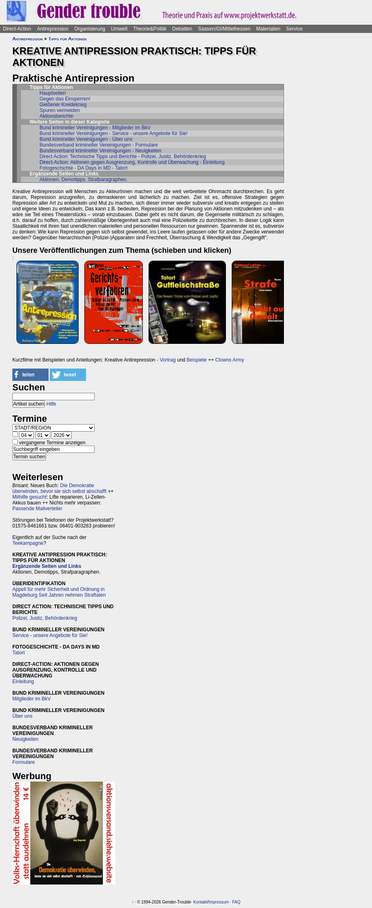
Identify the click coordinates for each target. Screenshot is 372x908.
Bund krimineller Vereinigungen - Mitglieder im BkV (95, 128)
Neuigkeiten (25, 739)
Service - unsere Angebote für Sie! (50, 635)
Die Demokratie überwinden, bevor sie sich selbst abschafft (59, 488)
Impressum (218, 902)
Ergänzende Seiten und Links (46, 566)
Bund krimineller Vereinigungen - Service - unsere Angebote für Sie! (114, 133)
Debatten (182, 29)
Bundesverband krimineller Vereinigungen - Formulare (99, 145)
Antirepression (53, 29)
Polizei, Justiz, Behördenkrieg (44, 618)
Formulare (23, 762)
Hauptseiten (53, 93)
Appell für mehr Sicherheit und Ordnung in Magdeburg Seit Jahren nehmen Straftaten (59, 592)
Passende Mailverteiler (37, 508)
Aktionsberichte (56, 116)
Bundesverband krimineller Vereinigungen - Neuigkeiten (100, 151)
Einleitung (23, 681)
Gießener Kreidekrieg (63, 104)
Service (294, 29)
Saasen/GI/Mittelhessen (224, 29)
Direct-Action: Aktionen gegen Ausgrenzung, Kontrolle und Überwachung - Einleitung (132, 162)
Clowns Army (229, 360)
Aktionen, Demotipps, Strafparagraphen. (84, 179)
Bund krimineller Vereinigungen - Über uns (86, 139)
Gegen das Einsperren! (65, 99)
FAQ (236, 902)
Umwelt (119, 29)
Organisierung (89, 29)
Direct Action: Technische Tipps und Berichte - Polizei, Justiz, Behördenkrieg (123, 156)
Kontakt (200, 902)
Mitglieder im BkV (31, 699)
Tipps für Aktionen (67, 39)
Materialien (268, 29)
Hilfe (51, 404)
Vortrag (168, 360)
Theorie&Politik (150, 29)
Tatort (18, 653)
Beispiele (197, 360)
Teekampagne (27, 543)
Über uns (22, 716)
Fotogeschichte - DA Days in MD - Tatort (84, 168)
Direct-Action (17, 29)
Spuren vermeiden (60, 110)
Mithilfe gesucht (29, 497)
